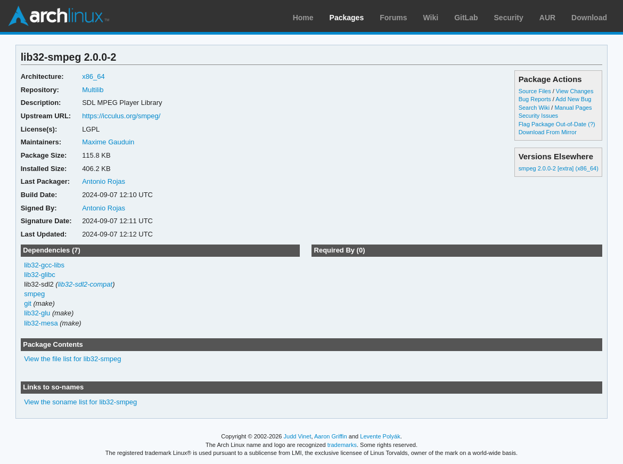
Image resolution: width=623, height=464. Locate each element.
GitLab (466, 17)
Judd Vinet (298, 436)
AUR (547, 17)
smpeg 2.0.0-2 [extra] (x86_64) (559, 168)
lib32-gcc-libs (44, 265)
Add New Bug (573, 99)
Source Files (535, 91)
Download (589, 17)
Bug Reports (535, 99)
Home (303, 17)
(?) (591, 124)
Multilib (92, 90)
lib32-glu (37, 313)
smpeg (34, 294)
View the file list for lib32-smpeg (72, 359)
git (27, 303)
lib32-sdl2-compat (85, 284)
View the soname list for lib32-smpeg (80, 402)
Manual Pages (573, 107)
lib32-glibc (39, 275)
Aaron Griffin (330, 436)
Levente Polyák (380, 436)
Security (508, 17)
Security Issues (538, 115)
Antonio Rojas (103, 181)
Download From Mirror (548, 132)
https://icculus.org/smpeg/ (121, 116)
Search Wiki (534, 107)
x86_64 (93, 76)
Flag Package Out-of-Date (553, 124)
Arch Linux (58, 16)
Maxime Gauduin (108, 142)
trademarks (342, 445)
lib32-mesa (41, 323)
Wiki (431, 17)
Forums (393, 17)
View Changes (575, 91)
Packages (347, 17)
